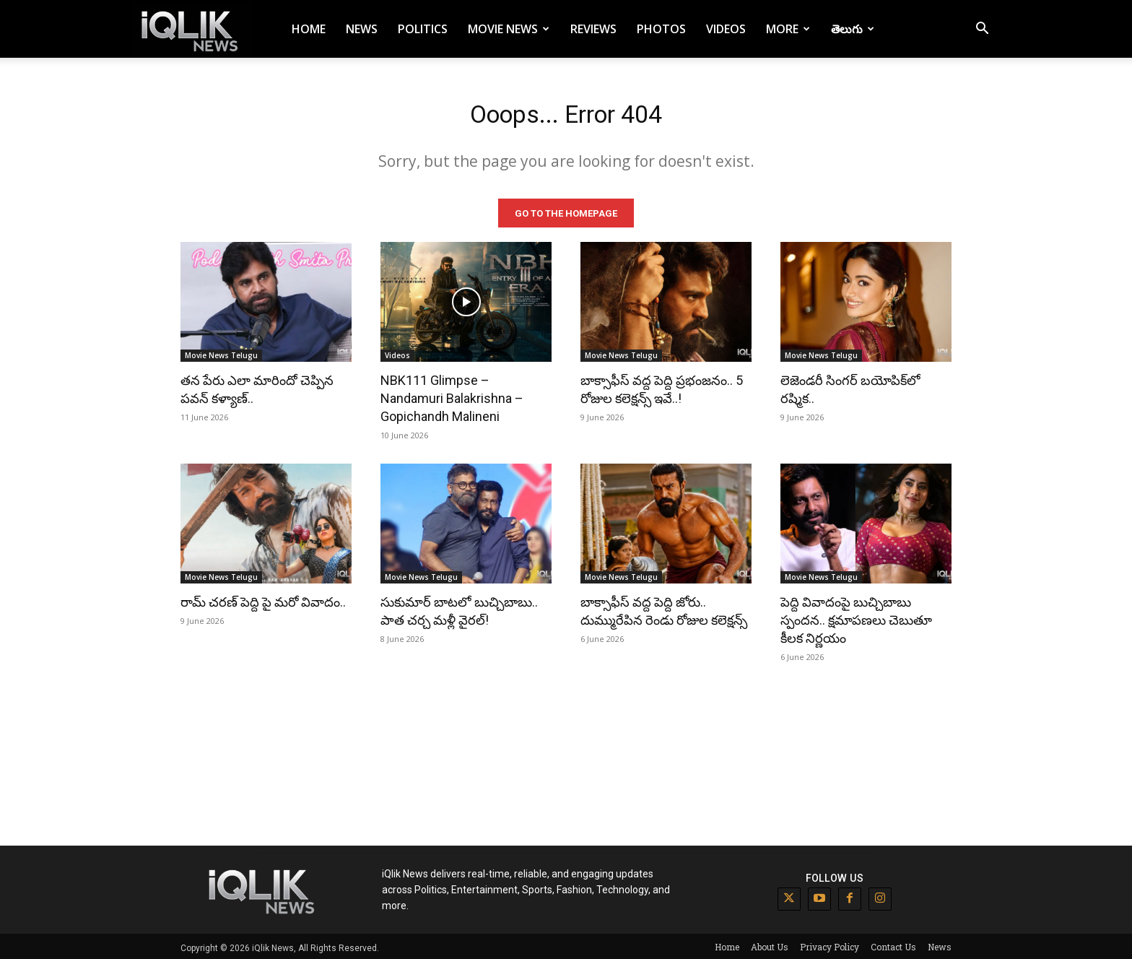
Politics (423, 29)
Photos (661, 29)
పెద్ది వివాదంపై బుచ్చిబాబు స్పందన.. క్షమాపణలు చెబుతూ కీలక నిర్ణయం (856, 617)
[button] (982, 30)
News (362, 29)
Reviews (593, 29)
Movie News (508, 29)
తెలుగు (852, 29)
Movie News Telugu (221, 352)
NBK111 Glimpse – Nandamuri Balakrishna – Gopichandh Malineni (451, 395)
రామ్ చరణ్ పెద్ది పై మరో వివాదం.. (263, 599)
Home (309, 29)
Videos (726, 29)
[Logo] (192, 29)
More (788, 29)
